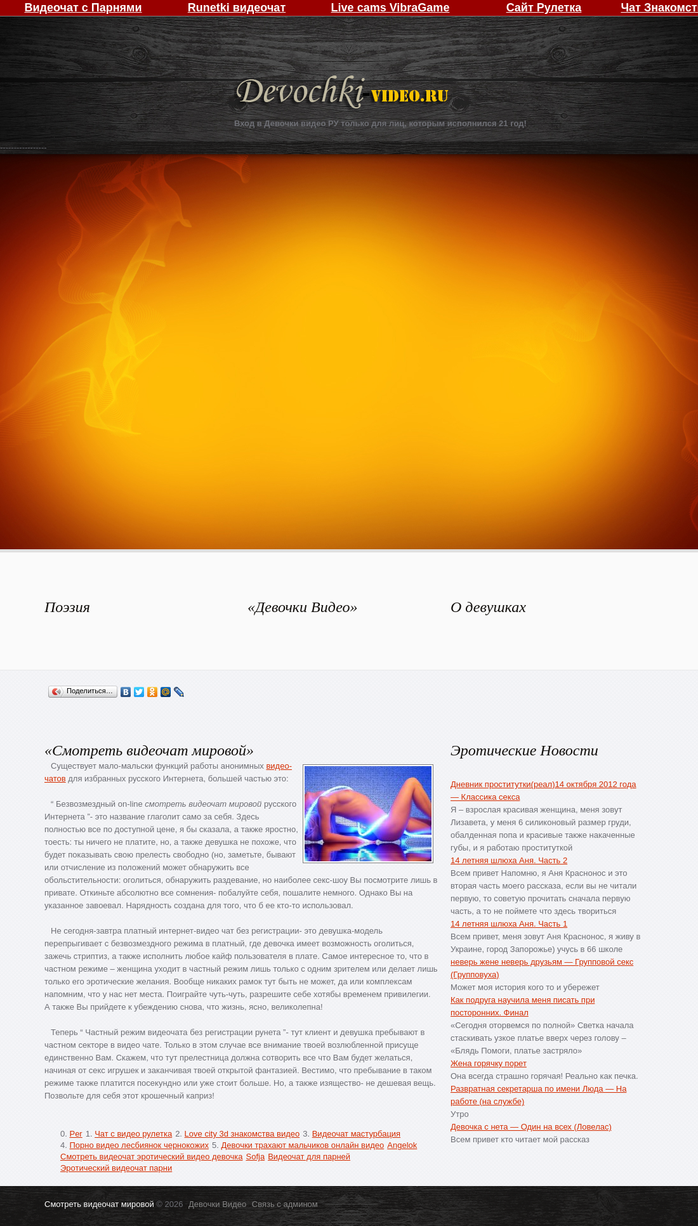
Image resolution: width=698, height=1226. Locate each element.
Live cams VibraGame (390, 7)
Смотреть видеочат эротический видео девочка (151, 1156)
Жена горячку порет (489, 1063)
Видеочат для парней (309, 1156)
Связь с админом (285, 1204)
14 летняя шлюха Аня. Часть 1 (509, 924)
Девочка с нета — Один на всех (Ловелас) (531, 1126)
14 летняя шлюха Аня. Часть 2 (509, 860)
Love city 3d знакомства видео (242, 1133)
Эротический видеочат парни (116, 1168)
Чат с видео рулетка (133, 1133)
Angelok (402, 1145)
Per (75, 1133)
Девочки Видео (344, 93)
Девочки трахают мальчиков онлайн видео (302, 1145)
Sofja (255, 1156)
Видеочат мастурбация (356, 1133)
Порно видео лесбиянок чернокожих (138, 1145)
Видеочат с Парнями (83, 7)
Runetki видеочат (237, 7)
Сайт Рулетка (544, 7)
